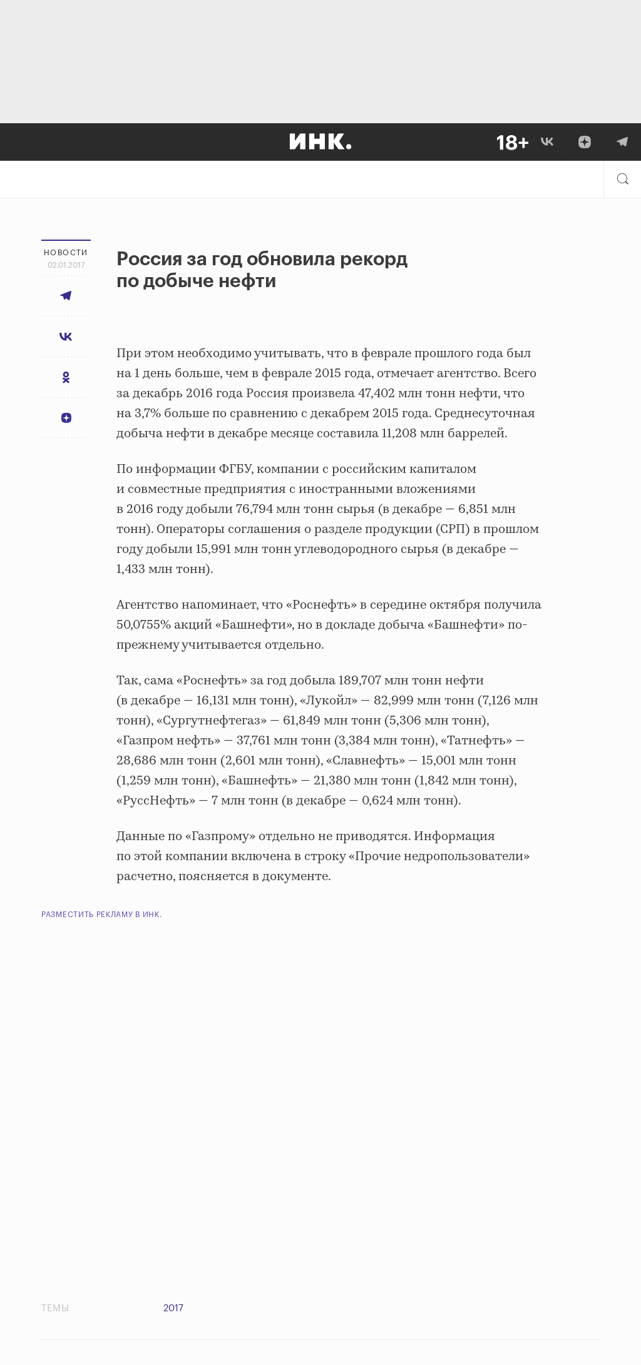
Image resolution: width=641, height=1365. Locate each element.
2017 (173, 1308)
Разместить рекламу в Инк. (101, 914)
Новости (66, 252)
